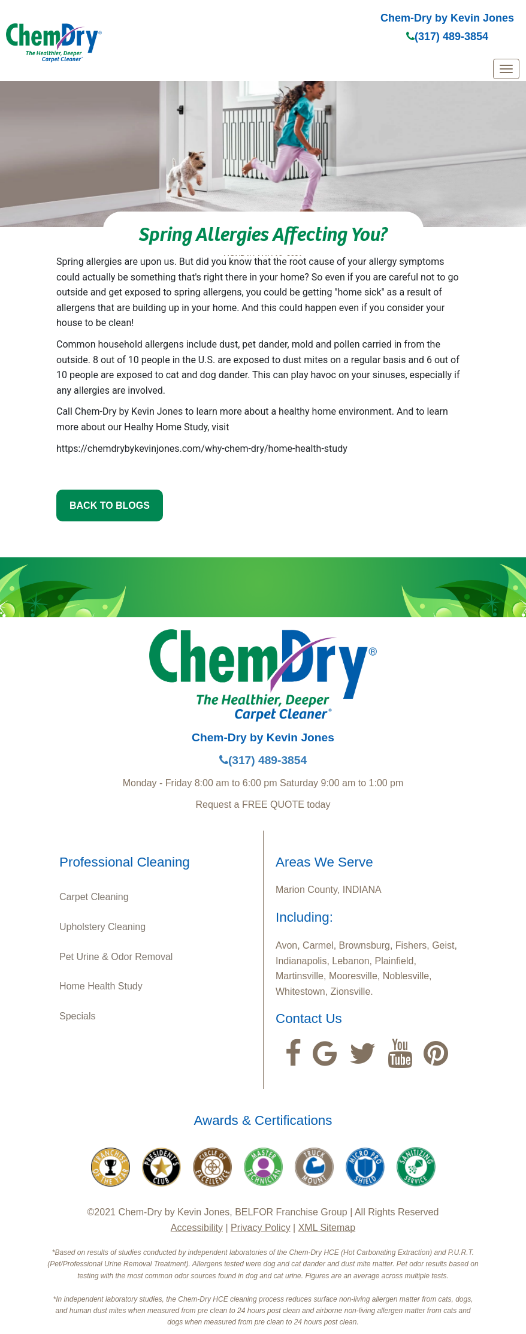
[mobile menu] (506, 69)
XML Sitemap (326, 1228)
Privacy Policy (261, 1228)
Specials (77, 1016)
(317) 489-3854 (447, 37)
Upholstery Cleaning (102, 927)
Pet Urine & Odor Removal (116, 957)
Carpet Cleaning (94, 897)
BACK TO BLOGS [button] (109, 505)
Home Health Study (101, 986)
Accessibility (197, 1228)
